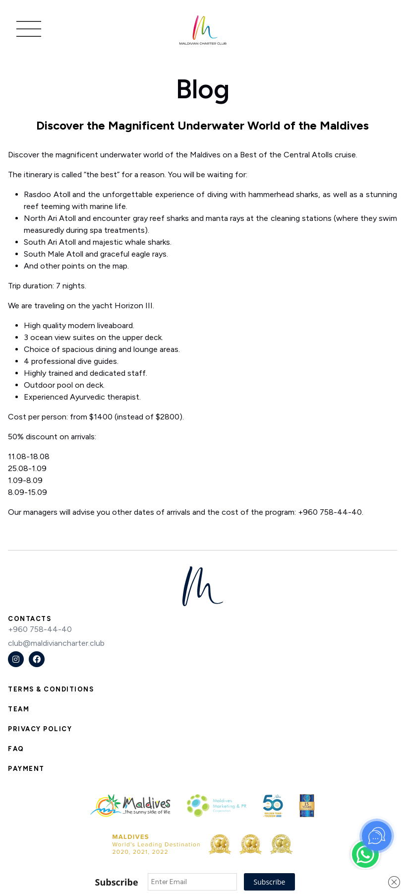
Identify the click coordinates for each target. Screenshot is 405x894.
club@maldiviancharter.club (56, 643)
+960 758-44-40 (40, 629)
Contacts (29, 618)
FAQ (16, 749)
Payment (26, 768)
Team (18, 709)
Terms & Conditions (51, 689)
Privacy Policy (40, 729)
